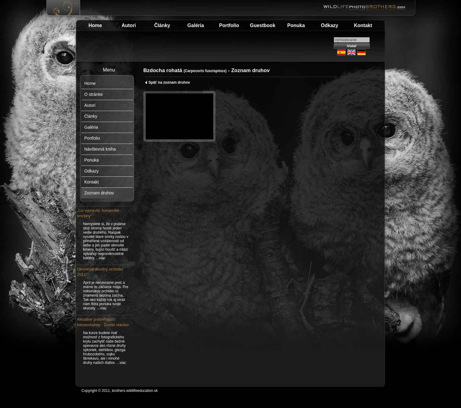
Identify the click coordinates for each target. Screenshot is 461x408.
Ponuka (296, 25)
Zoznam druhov (99, 192)
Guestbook (262, 25)
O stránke (93, 94)
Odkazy (329, 25)
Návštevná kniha (100, 149)
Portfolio (229, 25)
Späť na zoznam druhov (167, 82)
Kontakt (363, 25)
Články (162, 25)
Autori (128, 25)
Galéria (195, 25)
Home (95, 25)
